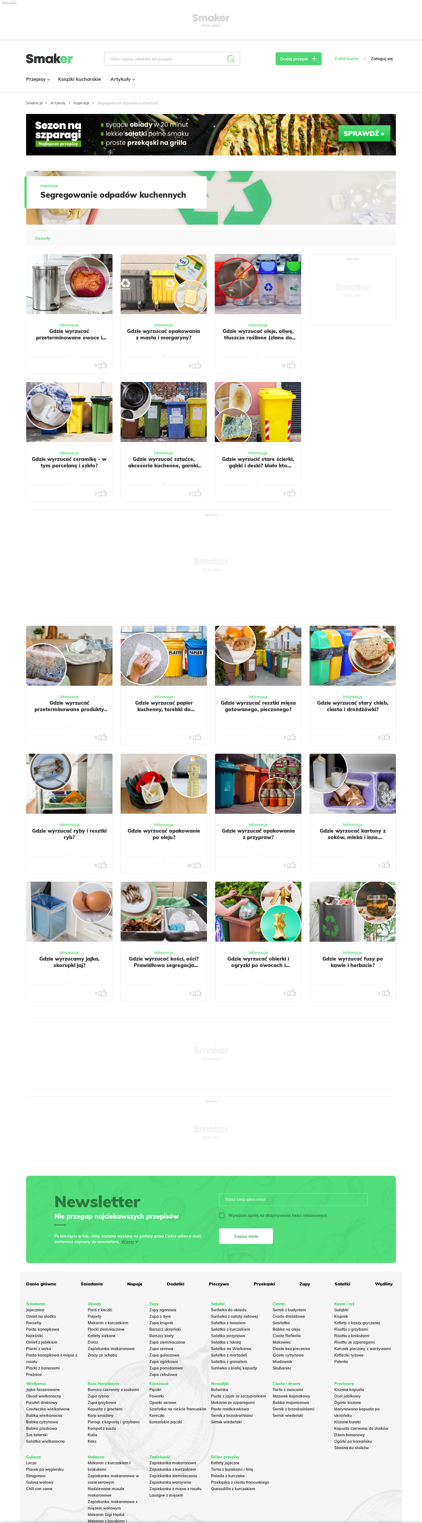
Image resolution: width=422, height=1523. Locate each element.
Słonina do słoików (351, 1447)
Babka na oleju (286, 1329)
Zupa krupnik (161, 1322)
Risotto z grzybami (351, 1329)
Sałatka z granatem (229, 1361)
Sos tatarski (37, 1434)
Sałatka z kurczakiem (230, 1329)
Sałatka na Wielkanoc (231, 1348)
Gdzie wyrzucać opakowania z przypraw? (258, 833)
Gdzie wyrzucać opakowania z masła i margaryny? (163, 334)
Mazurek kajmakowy (291, 1396)
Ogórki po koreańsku (353, 1441)
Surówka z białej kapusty (234, 1368)
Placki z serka (38, 1348)
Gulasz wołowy (40, 1482)
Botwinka (219, 1389)
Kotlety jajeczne (225, 1463)
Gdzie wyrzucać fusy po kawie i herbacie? (352, 961)
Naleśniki (34, 1335)
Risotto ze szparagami (354, 1342)
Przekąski (264, 1283)
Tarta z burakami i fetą (232, 1469)
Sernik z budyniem (289, 1310)
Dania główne (41, 1283)
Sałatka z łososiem (228, 1322)
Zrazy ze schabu (102, 1355)
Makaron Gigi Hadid (106, 1514)
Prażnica (34, 1374)
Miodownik (282, 1361)
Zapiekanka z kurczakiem (172, 1469)
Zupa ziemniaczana (167, 1342)
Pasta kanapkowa (42, 1329)
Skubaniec (282, 1368)
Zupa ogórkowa (163, 1361)
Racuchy (33, 1322)
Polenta (341, 1361)
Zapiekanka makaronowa (111, 1348)
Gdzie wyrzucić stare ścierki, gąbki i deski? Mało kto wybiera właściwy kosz (258, 465)
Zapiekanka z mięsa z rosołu (175, 1488)
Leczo (31, 1463)
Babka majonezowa (291, 1402)
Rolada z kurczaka (228, 1475)
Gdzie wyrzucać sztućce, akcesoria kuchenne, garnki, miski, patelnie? (163, 465)
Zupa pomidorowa (166, 1368)
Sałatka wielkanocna (45, 1441)
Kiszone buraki (347, 1422)
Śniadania (92, 1283)
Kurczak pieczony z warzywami (362, 1348)
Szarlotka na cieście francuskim (177, 1409)
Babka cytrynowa (42, 1422)
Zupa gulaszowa (164, 1355)
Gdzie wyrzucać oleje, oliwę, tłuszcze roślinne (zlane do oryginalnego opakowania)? (258, 337)
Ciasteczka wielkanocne (48, 1409)
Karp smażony (101, 1415)
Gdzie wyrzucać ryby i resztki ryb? (69, 833)
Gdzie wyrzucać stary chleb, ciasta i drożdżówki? (352, 706)
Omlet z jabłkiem (41, 1342)
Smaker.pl (34, 103)
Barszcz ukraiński (165, 1329)
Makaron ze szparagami (233, 1402)
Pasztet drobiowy (42, 1402)
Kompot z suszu (102, 1428)
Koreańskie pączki (165, 1422)
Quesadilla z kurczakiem (233, 1488)
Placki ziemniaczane (106, 1329)
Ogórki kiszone (347, 1402)
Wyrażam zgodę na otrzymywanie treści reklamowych (273, 1215)
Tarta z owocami (288, 1389)
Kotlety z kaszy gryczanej (357, 1322)
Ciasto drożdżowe (289, 1316)
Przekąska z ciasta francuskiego (240, 1482)
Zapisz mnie (246, 1236)
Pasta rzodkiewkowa (230, 1409)
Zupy (305, 1283)
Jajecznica (35, 1310)
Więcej (127, 1241)
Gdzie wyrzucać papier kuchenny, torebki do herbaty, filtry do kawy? (163, 709)
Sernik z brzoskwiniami (232, 1415)
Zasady (42, 238)
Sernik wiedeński (226, 1422)
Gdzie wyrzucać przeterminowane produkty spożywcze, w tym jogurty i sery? (69, 712)
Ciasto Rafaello (287, 1335)
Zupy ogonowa (162, 1310)
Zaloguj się (382, 58)
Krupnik (341, 1316)
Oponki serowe (162, 1402)
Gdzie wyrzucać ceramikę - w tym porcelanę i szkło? (69, 462)
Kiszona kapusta (349, 1389)
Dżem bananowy (349, 1434)
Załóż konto (346, 58)
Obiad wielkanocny (43, 1396)
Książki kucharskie (79, 79)
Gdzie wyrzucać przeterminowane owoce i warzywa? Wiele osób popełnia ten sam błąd (69, 340)
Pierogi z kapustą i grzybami (114, 1422)
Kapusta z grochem (105, 1409)
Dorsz (93, 1342)
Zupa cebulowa (163, 1374)
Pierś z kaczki (100, 1310)
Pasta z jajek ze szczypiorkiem (238, 1396)
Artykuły (122, 79)
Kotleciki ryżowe (349, 1355)
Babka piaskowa (41, 1428)
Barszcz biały (161, 1335)
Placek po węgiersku (45, 1469)
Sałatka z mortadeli (229, 1355)
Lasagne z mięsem (166, 1495)
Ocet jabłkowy (347, 1396)
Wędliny (384, 1283)
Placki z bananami (43, 1368)
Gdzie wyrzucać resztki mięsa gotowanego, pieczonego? (258, 706)
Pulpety (94, 1316)
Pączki (155, 1389)
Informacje (69, 325)
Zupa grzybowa (102, 1402)
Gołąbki (341, 1310)
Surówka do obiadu (228, 1310)
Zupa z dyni (160, 1316)
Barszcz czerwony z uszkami (113, 1389)
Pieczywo (219, 1283)
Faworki (156, 1396)
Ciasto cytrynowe (288, 1355)
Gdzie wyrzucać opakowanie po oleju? (164, 833)
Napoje (134, 1283)
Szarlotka (281, 1322)
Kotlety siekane (101, 1335)
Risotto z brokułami (352, 1335)
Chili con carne (39, 1488)
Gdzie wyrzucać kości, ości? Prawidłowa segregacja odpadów (164, 965)
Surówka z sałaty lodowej (234, 1316)
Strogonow (35, 1475)
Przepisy (37, 79)
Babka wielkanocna (44, 1415)
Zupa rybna (98, 1396)
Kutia (92, 1434)
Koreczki (156, 1415)
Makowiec (282, 1342)
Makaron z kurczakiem (108, 1322)
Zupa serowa (161, 1348)
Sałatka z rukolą (226, 1342)
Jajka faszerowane (43, 1389)
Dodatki (175, 1283)
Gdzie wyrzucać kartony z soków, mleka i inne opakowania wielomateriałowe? (353, 840)
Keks (92, 1441)
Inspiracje (82, 103)
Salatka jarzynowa (228, 1335)
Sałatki (342, 1283)
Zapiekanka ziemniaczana (173, 1475)
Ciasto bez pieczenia (291, 1348)
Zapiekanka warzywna (170, 1482)
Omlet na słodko (41, 1316)
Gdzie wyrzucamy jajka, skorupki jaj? (69, 961)
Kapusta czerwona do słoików (361, 1428)
